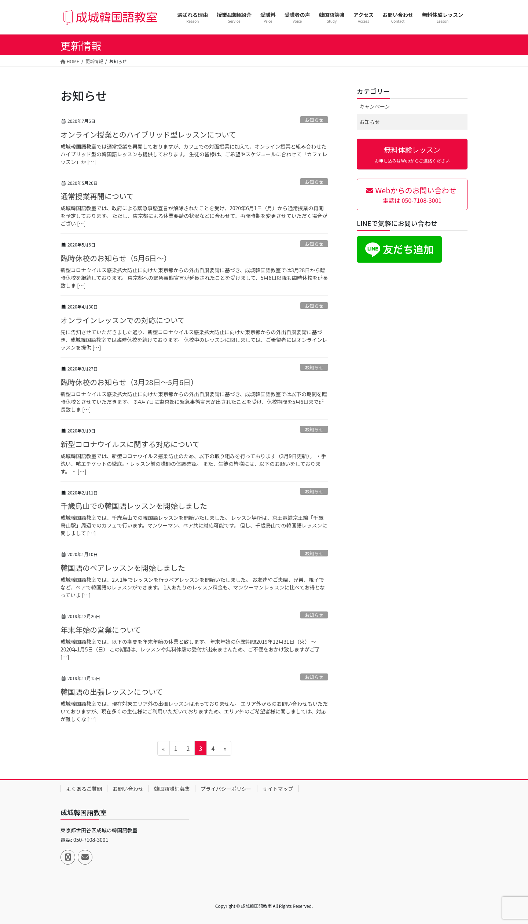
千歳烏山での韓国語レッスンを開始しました (133, 505)
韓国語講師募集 (172, 788)
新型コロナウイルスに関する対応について (129, 444)
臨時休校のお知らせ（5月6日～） (115, 258)
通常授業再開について (96, 196)
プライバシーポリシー (226, 788)
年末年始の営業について (100, 629)
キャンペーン (374, 106)
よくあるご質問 (84, 788)
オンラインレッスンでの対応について (122, 320)
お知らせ (314, 119)
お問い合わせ (128, 788)
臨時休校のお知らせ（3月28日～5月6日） (129, 382)
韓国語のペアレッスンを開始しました (122, 567)
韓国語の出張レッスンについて (111, 691)
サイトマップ (278, 788)
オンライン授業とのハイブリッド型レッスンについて (148, 134)
